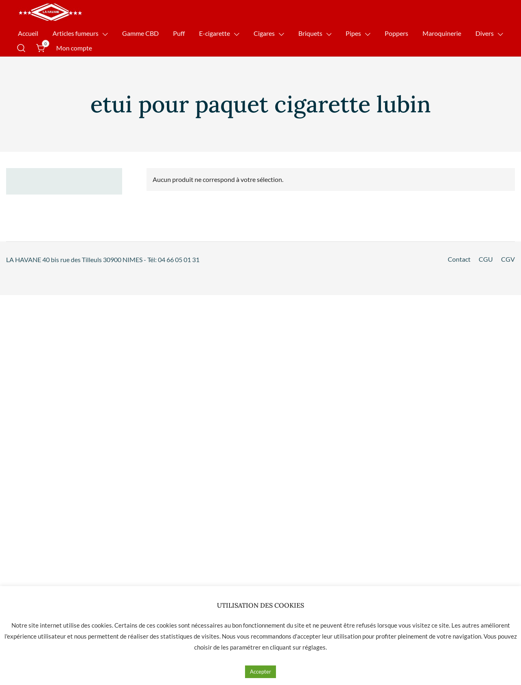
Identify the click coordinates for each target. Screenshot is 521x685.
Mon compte (74, 48)
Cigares (264, 33)
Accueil (28, 33)
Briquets (310, 33)
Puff (179, 33)
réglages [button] (314, 647)
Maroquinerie (441, 33)
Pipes (353, 33)
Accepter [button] (260, 671)
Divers (484, 33)
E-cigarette (214, 33)
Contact (459, 259)
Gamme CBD (140, 33)
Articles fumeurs (76, 33)
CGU (486, 259)
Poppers (396, 33)
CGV (508, 259)
